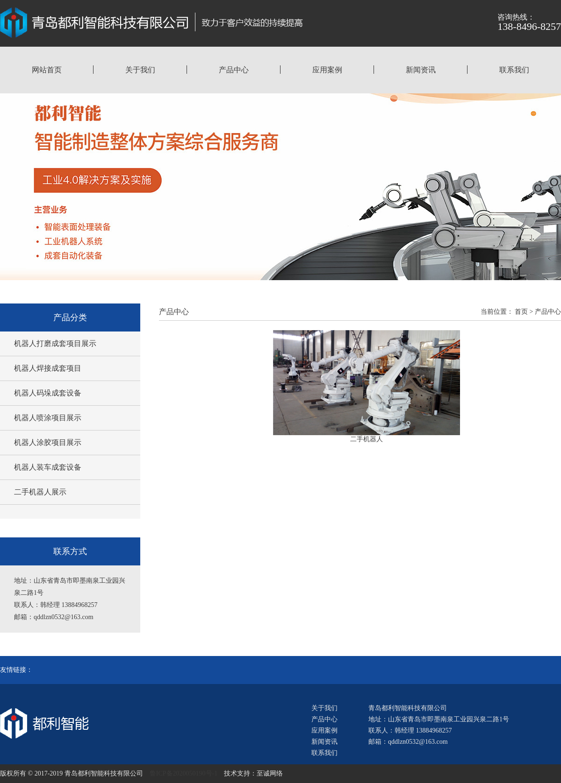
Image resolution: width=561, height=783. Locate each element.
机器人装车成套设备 (47, 467)
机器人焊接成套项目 (47, 368)
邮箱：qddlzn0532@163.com (408, 741)
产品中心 (234, 70)
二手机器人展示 (40, 492)
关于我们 (140, 70)
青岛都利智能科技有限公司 (407, 708)
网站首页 (47, 70)
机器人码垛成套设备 (47, 393)
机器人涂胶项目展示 (47, 442)
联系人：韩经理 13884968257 (410, 730)
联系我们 (514, 70)
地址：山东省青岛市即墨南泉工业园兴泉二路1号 (438, 719)
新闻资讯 (421, 70)
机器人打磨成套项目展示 (55, 343)
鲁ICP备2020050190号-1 (183, 773)
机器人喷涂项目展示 (47, 418)
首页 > (524, 311)
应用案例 (327, 70)
